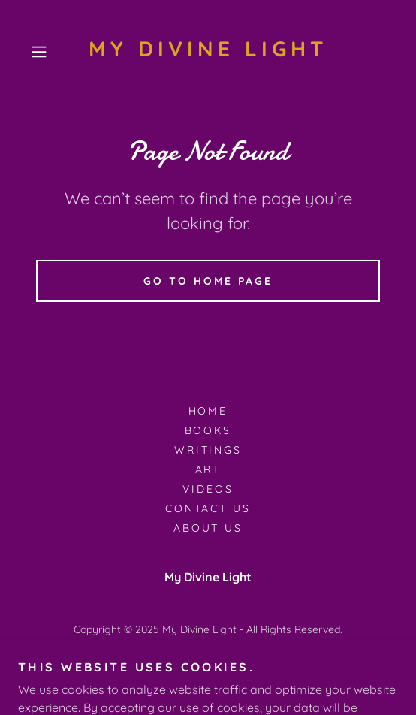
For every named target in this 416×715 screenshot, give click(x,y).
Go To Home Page (208, 281)
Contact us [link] (208, 508)
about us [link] (208, 528)
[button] (52, 52)
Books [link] (208, 430)
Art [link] (208, 469)
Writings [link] (208, 450)
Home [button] (208, 411)
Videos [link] (208, 489)
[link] (208, 52)
